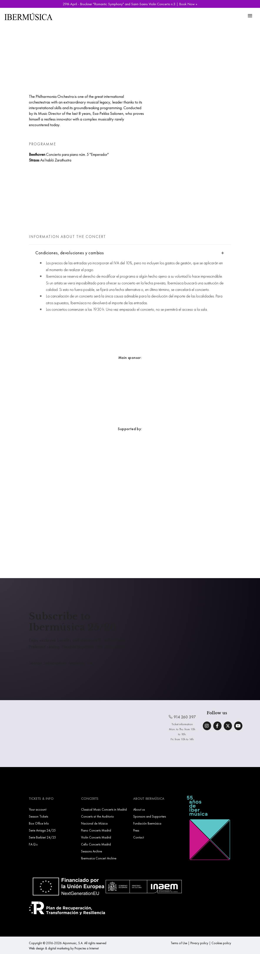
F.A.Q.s (33, 844)
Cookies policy (221, 943)
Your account (37, 809)
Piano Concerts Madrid (96, 830)
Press (136, 830)
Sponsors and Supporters (149, 816)
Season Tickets (38, 816)
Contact (138, 837)
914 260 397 (182, 717)
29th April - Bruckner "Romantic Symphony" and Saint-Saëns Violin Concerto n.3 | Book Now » (130, 4)
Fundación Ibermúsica (147, 823)
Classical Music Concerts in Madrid (104, 809)
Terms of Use (179, 943)
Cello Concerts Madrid (96, 844)
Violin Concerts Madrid (96, 837)
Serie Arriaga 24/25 (42, 830)
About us (139, 809)
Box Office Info (39, 823)
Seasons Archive (91, 851)
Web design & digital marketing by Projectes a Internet (64, 948)
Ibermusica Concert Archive (98, 858)
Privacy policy (199, 943)
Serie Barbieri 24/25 (42, 837)
